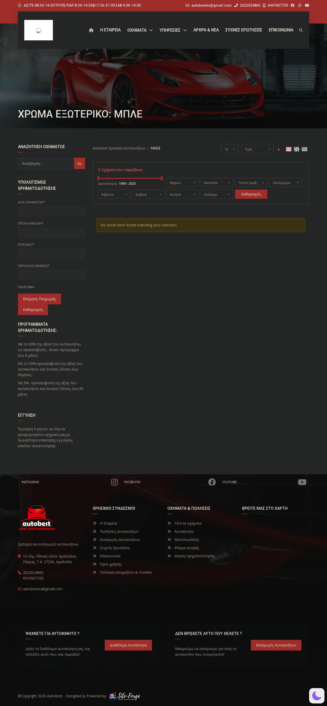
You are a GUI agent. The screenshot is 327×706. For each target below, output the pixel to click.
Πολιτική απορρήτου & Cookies (122, 572)
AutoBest (55, 695)
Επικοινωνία (106, 555)
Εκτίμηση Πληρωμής (39, 298)
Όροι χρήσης (107, 564)
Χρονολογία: (108, 183)
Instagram (70, 482)
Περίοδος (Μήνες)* (33, 265)
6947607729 (275, 5)
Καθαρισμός (33, 309)
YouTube (264, 482)
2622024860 (247, 5)
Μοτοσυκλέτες (183, 539)
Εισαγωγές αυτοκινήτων (116, 539)
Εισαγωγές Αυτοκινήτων (276, 645)
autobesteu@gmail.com (211, 5)
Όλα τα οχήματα (184, 523)
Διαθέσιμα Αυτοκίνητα (128, 645)
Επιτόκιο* (26, 244)
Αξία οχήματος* (31, 202)
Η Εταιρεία (105, 523)
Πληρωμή (26, 287)
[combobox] (229, 149)
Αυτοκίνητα (180, 531)
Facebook (170, 482)
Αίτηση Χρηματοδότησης (191, 555)
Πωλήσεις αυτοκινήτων (115, 531)
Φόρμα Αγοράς (183, 547)
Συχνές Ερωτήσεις (111, 547)
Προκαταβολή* (30, 223)
